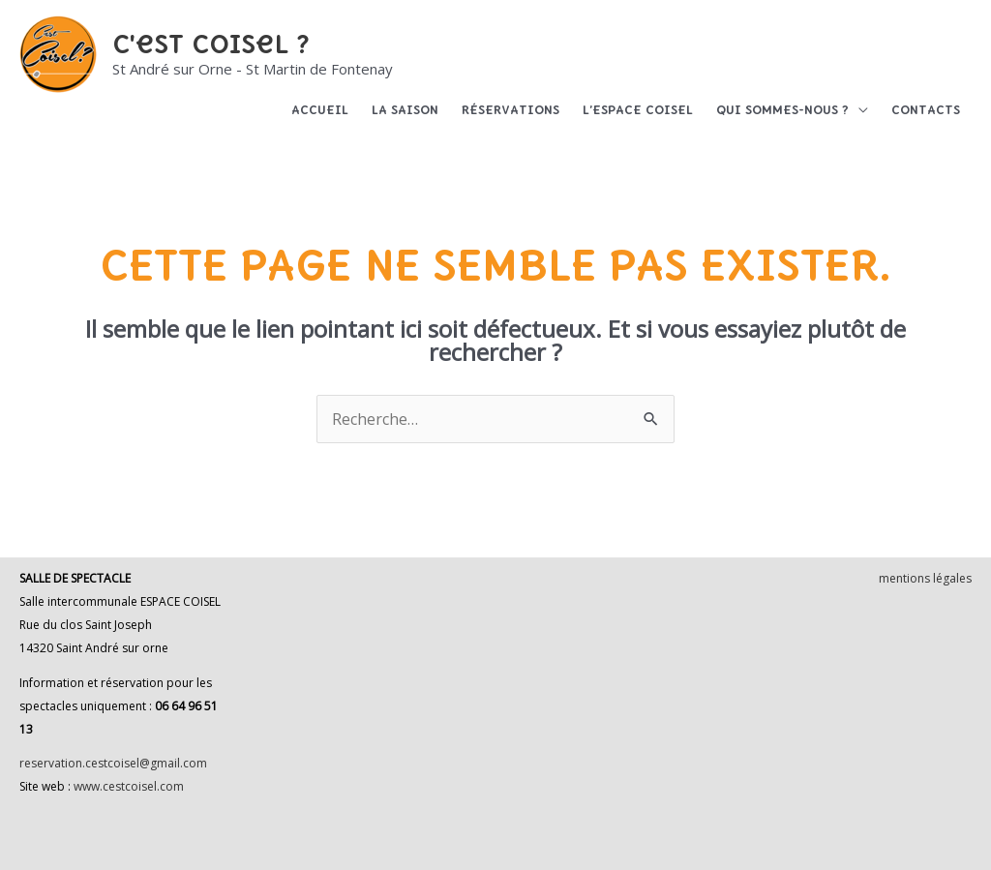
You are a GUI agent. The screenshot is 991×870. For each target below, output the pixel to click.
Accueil (319, 110)
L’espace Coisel (638, 110)
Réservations (510, 110)
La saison (405, 110)
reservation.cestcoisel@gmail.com (113, 763)
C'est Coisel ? (211, 43)
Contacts (925, 110)
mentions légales (925, 578)
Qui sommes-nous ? (782, 110)
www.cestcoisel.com (129, 786)
